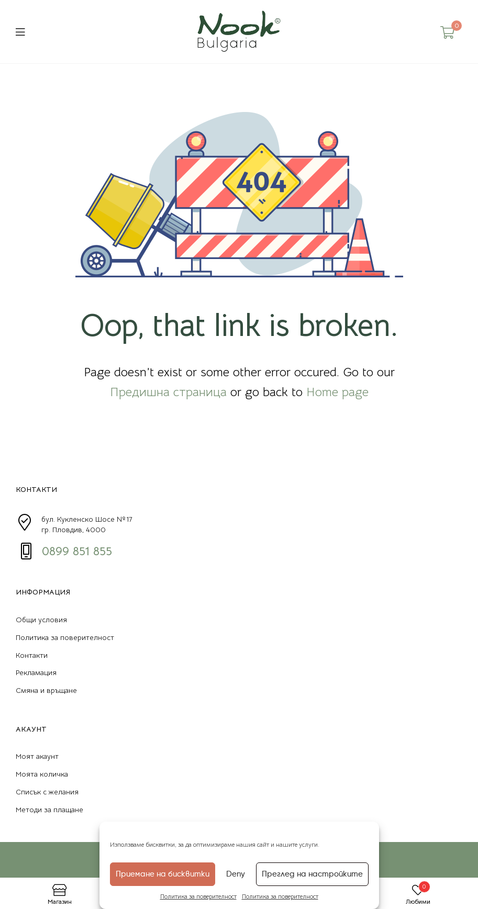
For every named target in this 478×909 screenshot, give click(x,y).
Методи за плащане (49, 809)
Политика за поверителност (198, 896)
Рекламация (36, 672)
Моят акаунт (37, 756)
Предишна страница (168, 392)
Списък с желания (47, 791)
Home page (337, 392)
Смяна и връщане (46, 690)
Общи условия (41, 619)
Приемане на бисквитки (162, 874)
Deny (235, 874)
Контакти (32, 655)
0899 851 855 (77, 551)
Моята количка (42, 774)
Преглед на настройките (312, 874)
